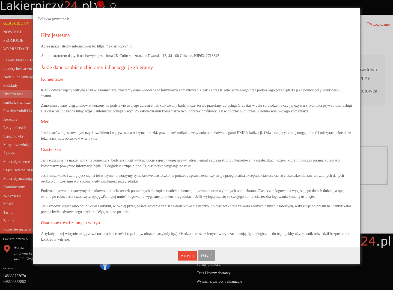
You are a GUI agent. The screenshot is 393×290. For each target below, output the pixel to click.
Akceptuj (188, 256)
